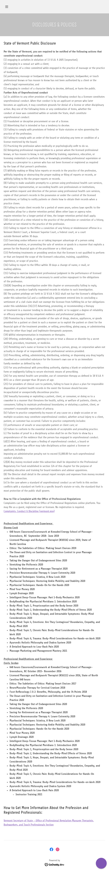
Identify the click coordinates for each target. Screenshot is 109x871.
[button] (7, 7)
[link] (51, 849)
